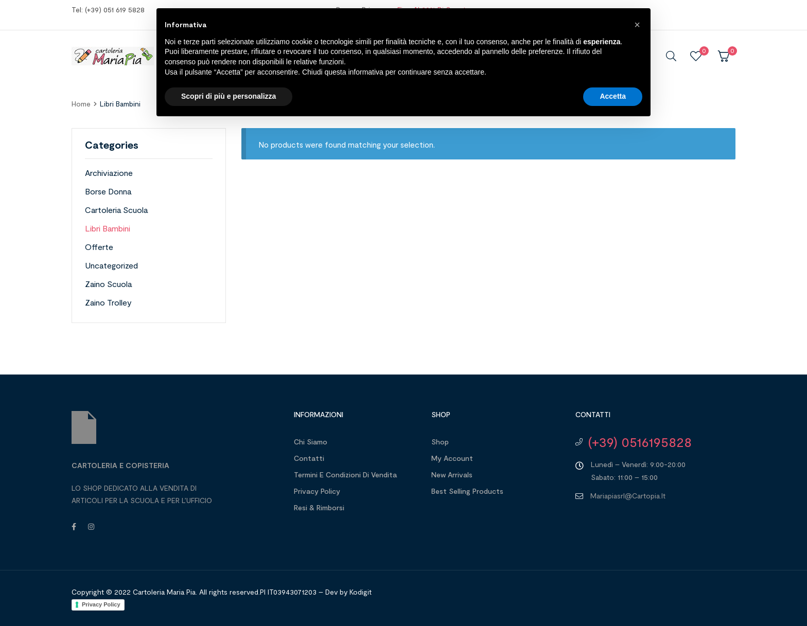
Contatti (309, 458)
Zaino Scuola (108, 284)
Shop (440, 441)
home (81, 103)
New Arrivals (451, 474)
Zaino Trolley (108, 302)
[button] (637, 24)
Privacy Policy (317, 491)
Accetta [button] (613, 96)
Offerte (99, 247)
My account (452, 458)
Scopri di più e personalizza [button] (228, 96)
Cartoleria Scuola (116, 209)
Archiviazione (109, 172)
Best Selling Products (467, 491)
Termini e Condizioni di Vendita (345, 474)
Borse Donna (108, 191)
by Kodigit (356, 591)
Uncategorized (111, 265)
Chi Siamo (310, 441)
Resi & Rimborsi (319, 507)
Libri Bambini (107, 228)
